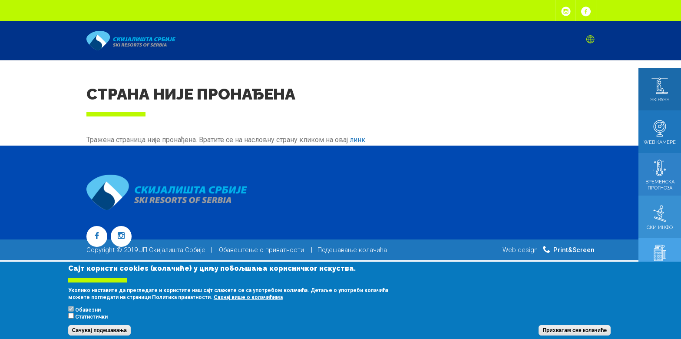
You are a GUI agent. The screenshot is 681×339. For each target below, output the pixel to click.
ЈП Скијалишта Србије (172, 250)
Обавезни (88, 316)
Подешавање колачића (352, 250)
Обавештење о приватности (261, 250)
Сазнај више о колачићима (248, 303)
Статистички (91, 323)
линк (357, 140)
